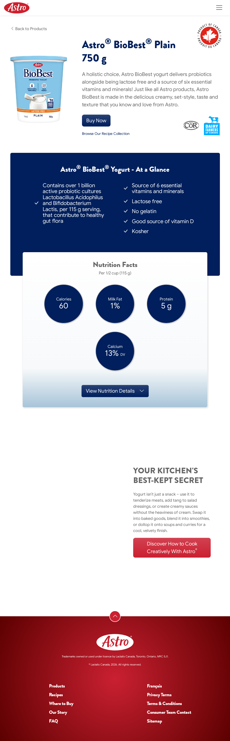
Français (154, 686)
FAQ (53, 721)
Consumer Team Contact (169, 712)
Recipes (56, 695)
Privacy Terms (159, 695)
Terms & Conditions (164, 703)
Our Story (58, 712)
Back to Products (28, 28)
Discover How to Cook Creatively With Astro (172, 548)
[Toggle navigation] (219, 8)
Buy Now (96, 120)
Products (57, 686)
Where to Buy (61, 703)
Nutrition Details (115, 391)
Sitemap (154, 721)
